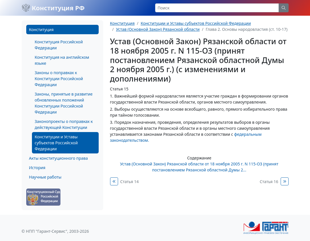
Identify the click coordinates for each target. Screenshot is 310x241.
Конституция (41, 29)
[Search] (217, 7)
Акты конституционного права (58, 158)
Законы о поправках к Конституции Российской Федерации (59, 78)
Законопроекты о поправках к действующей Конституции (64, 124)
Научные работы (45, 177)
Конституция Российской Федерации (59, 44)
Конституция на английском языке (62, 60)
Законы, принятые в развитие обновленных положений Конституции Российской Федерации (64, 103)
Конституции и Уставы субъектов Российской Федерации (56, 142)
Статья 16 (269, 181)
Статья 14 (129, 181)
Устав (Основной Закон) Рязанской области (158, 29)
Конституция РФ (53, 7)
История (37, 167)
